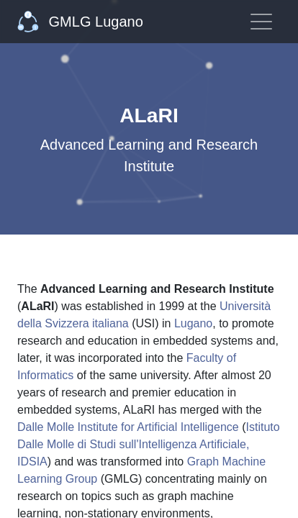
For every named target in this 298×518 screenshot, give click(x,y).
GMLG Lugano (80, 21)
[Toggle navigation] (261, 21)
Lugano (193, 323)
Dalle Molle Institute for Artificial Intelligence (128, 427)
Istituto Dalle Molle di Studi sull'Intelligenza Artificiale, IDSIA (148, 444)
